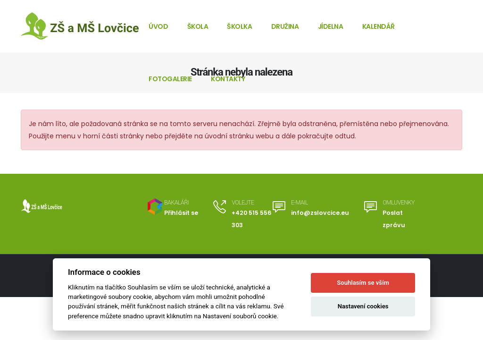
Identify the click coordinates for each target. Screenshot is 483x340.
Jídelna (330, 26)
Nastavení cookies (363, 306)
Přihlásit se (181, 213)
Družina (285, 26)
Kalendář (378, 26)
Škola (197, 26)
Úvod (158, 26)
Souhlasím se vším (363, 282)
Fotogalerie (170, 79)
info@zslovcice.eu (320, 213)
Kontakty (228, 79)
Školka (239, 26)
